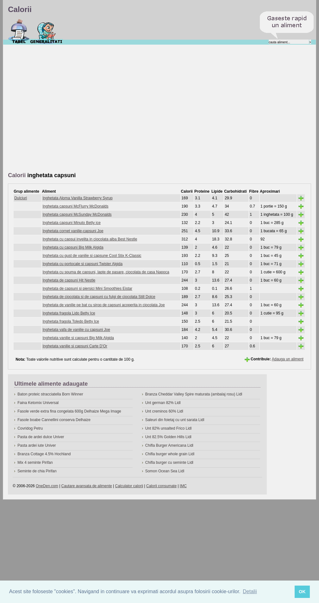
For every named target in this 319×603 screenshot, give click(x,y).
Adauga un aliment (287, 359)
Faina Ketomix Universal (38, 403)
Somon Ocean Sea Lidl (164, 471)
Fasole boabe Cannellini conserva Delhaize (54, 420)
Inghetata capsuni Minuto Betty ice (71, 223)
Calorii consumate (161, 486)
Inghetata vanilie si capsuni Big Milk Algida (78, 338)
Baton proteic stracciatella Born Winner (50, 394)
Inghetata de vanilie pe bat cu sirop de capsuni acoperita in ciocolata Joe (103, 305)
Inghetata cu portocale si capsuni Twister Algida (82, 264)
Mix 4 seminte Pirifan (35, 462)
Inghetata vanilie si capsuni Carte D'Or (74, 346)
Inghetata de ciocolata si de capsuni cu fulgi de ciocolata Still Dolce (98, 297)
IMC (183, 486)
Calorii (19, 31)
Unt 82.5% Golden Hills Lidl (168, 437)
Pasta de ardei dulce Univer (40, 437)
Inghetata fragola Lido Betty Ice (68, 313)
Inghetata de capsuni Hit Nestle (68, 280)
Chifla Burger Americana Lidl (169, 445)
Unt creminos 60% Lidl (164, 411)
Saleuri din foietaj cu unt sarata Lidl (174, 420)
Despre (46, 31)
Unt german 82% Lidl (163, 403)
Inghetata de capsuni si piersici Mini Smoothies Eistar (87, 288)
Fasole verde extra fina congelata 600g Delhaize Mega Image (69, 411)
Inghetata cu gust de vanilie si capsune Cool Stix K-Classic (91, 255)
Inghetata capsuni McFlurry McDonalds (75, 206)
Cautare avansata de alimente (86, 486)
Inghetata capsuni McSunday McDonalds (76, 214)
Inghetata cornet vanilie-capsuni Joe (72, 231)
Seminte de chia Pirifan (36, 471)
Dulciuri (20, 198)
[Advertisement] (64, 108)
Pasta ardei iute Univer (36, 445)
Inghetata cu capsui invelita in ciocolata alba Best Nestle (89, 239)
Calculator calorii (129, 486)
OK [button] (302, 591)
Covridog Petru (30, 428)
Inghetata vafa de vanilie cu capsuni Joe (76, 329)
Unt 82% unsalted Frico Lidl (168, 428)
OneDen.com (47, 486)
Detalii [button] (250, 591)
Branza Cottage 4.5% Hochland (44, 454)
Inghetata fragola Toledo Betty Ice (70, 321)
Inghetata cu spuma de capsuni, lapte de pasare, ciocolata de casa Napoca (105, 272)
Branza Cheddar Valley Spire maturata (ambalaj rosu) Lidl (193, 394)
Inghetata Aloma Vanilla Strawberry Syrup (77, 198)
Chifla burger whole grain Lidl (169, 454)
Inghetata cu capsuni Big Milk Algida (72, 247)
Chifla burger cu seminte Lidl (169, 462)
